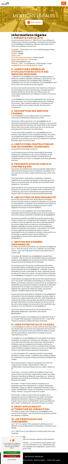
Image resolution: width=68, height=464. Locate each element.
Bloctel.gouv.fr (16, 313)
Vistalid (20, 53)
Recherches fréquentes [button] (34, 456)
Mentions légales (39, 460)
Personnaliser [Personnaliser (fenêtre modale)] (11, 459)
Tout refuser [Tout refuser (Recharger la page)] (11, 456)
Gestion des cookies (53, 460)
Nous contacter (34, 22)
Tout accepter (12, 452)
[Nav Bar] (63, 3)
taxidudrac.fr (20, 44)
